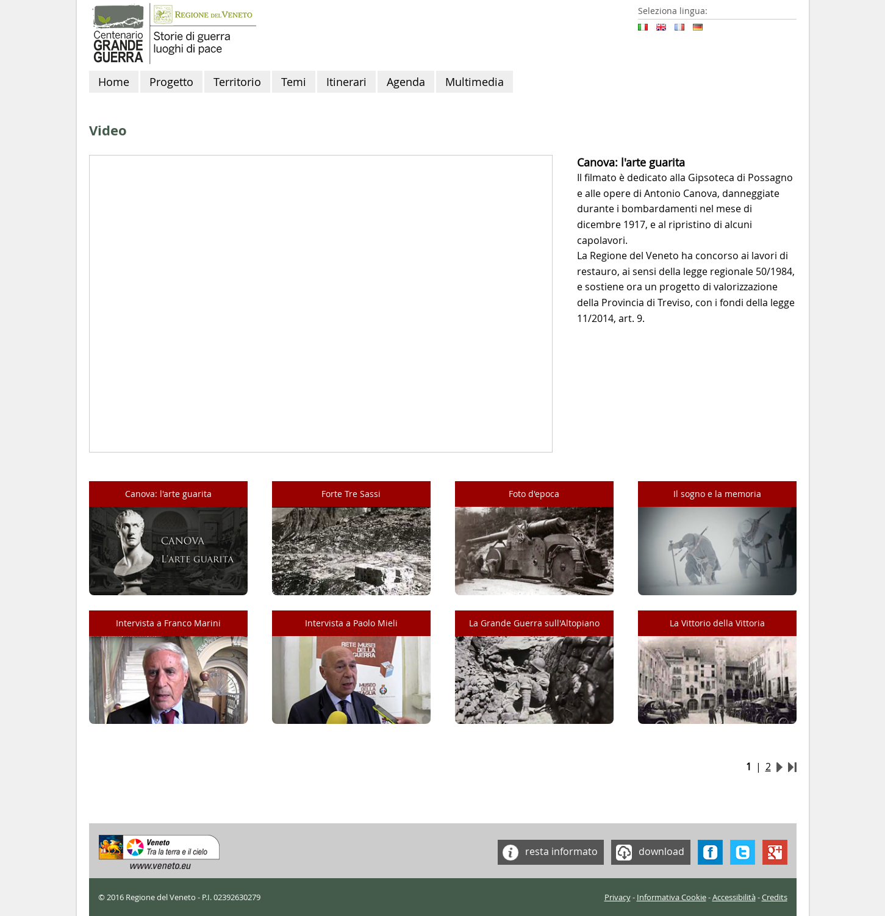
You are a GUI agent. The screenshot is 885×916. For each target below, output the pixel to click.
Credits (774, 897)
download (647, 852)
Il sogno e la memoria (717, 493)
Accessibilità (734, 897)
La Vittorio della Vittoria (717, 623)
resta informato (548, 852)
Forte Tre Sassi (351, 493)
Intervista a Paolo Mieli (351, 623)
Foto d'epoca (534, 493)
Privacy (617, 897)
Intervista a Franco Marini (168, 623)
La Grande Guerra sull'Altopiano (534, 623)
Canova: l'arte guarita (168, 493)
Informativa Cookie (671, 897)
